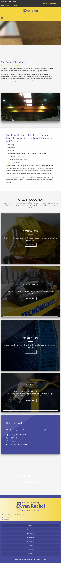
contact (21, 180)
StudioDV (43, 559)
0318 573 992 (12, 1)
